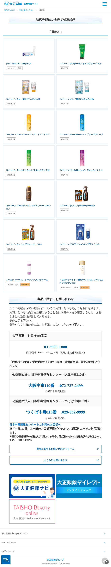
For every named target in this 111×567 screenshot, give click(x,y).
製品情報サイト (21, 4)
